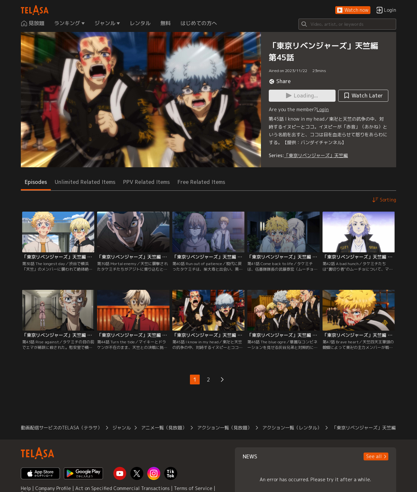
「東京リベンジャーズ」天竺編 (316, 155)
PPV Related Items (146, 182)
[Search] (347, 24)
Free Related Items (201, 182)
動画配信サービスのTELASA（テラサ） (61, 428)
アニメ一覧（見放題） (164, 428)
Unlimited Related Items (85, 182)
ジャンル (121, 428)
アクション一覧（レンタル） (292, 428)
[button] (352, 10)
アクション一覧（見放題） (224, 428)
